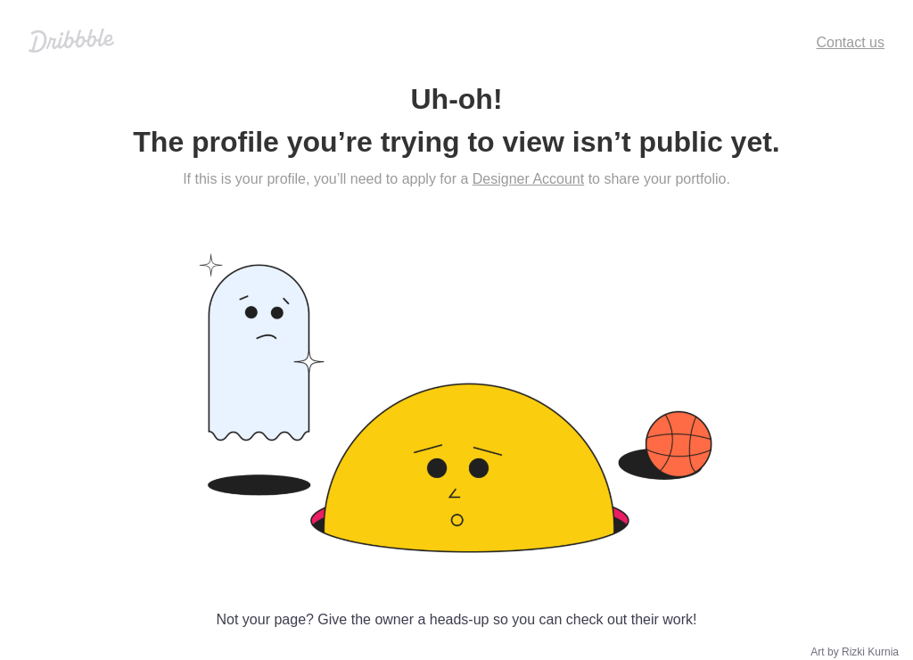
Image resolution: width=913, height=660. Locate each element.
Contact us (850, 42)
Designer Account (528, 178)
